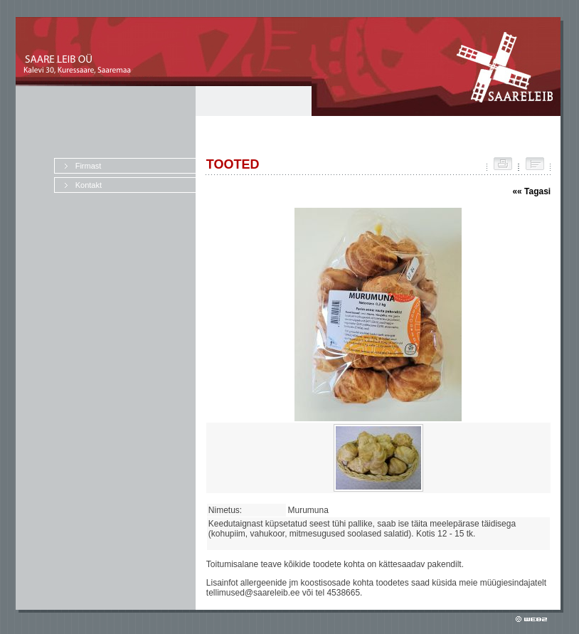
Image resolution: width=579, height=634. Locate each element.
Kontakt (88, 185)
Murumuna (311, 510)
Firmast (88, 166)
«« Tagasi (531, 191)
